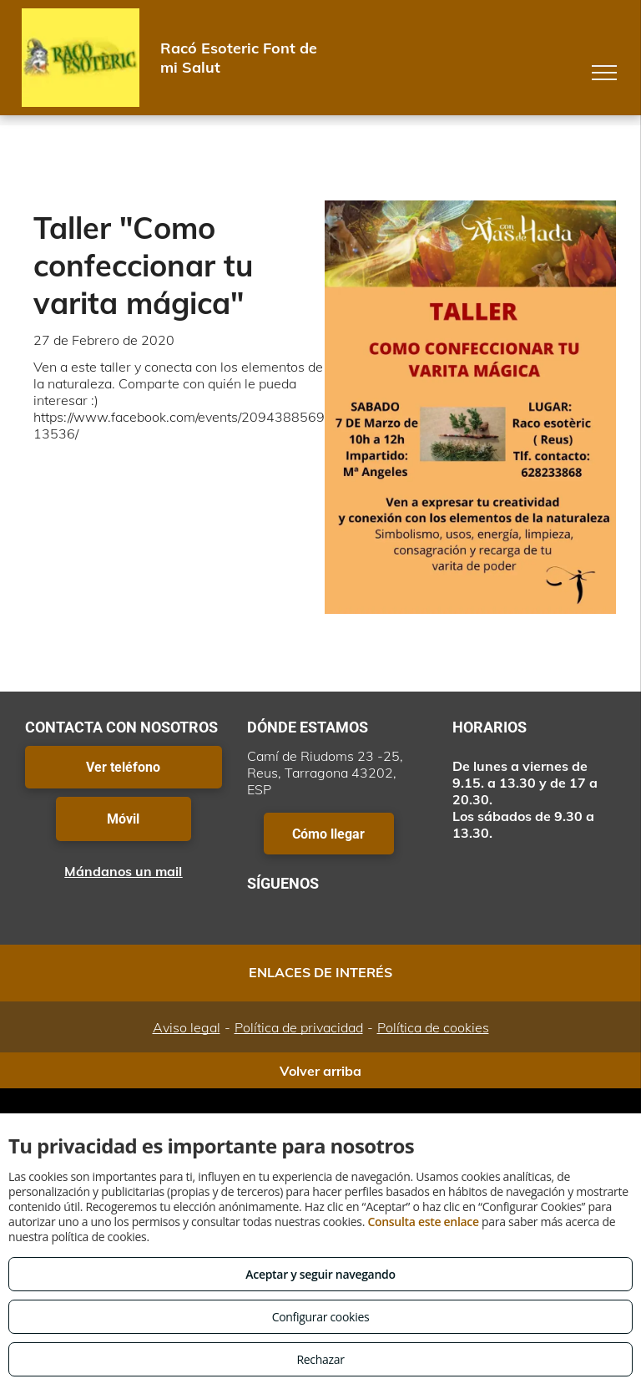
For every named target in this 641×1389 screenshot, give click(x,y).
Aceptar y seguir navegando (320, 1274)
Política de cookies (433, 1027)
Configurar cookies (321, 1317)
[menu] (604, 72)
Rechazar (320, 1359)
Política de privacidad (299, 1027)
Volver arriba (320, 1070)
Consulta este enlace (422, 1221)
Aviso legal (186, 1027)
